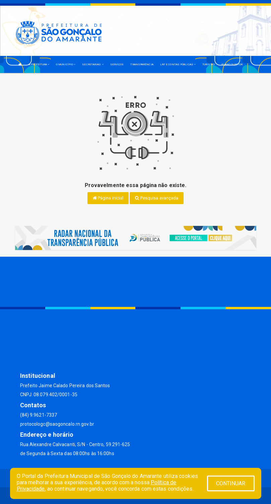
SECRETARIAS (92, 64)
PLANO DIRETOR (232, 64)
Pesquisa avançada (156, 197)
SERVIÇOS (117, 64)
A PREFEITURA (38, 64)
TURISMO (208, 64)
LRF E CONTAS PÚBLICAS (178, 64)
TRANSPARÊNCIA (141, 64)
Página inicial (108, 197)
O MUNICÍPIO (65, 64)
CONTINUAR (231, 483)
